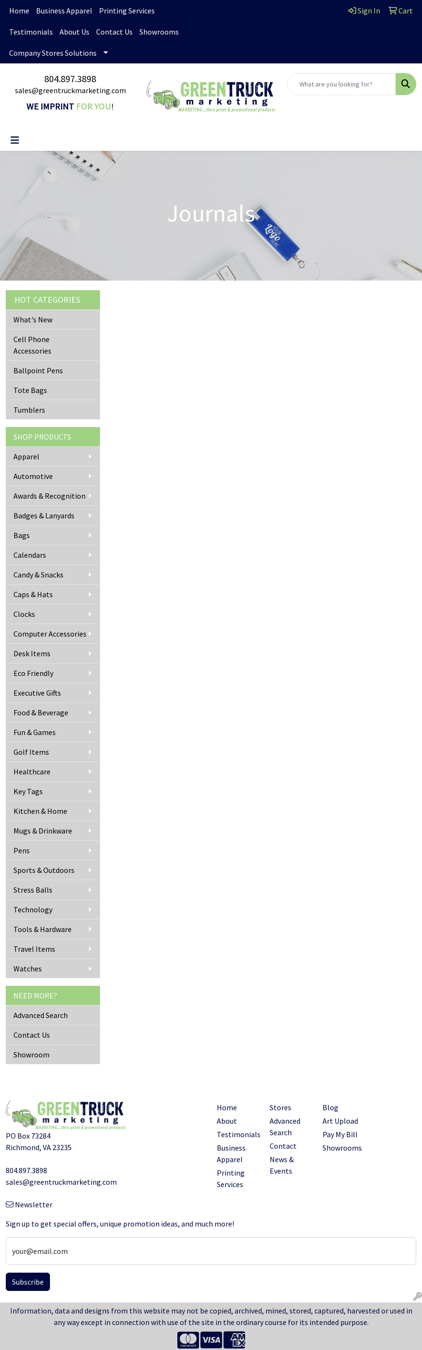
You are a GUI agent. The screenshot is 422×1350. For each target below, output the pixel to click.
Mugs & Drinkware (42, 830)
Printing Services (127, 10)
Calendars (29, 555)
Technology (32, 909)
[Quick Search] (341, 84)
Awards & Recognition (49, 496)
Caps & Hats (33, 594)
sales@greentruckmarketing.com (70, 90)
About (227, 1121)
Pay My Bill (340, 1134)
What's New (32, 319)
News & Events (282, 1165)
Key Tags (28, 791)
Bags (21, 535)
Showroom (31, 1054)
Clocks (24, 614)
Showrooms (159, 32)
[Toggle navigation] (15, 140)
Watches (27, 968)
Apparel (26, 456)
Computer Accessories (50, 633)
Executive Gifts (37, 693)
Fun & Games (34, 732)
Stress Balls (32, 890)
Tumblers (29, 410)
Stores (280, 1107)
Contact (283, 1146)
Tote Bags (30, 390)
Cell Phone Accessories (32, 345)
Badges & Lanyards (43, 515)
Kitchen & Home (40, 811)
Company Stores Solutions (53, 53)
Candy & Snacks (38, 574)
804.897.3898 (70, 79)
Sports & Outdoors (43, 870)
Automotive (33, 476)
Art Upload (340, 1121)
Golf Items (31, 752)
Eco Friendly (33, 673)
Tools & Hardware (42, 929)
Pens (21, 850)
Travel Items (34, 949)
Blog (330, 1107)
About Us (74, 32)
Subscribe (28, 1282)
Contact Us (114, 32)
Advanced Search (40, 1015)
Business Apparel (64, 10)
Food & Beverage (40, 712)
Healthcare (31, 771)
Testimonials (31, 32)
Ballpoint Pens (38, 370)
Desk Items (31, 653)
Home (19, 10)
